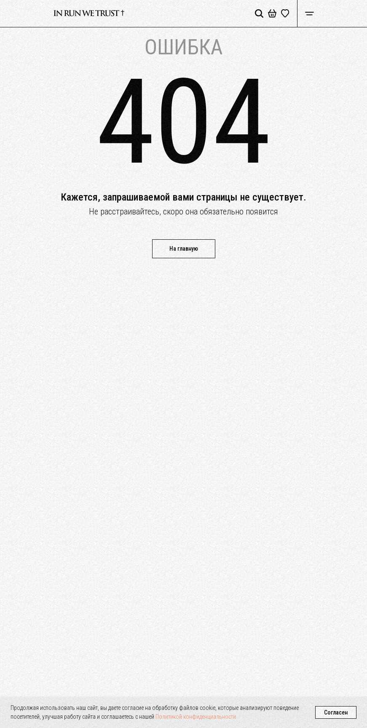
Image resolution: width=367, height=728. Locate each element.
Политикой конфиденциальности (195, 716)
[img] (89, 13)
